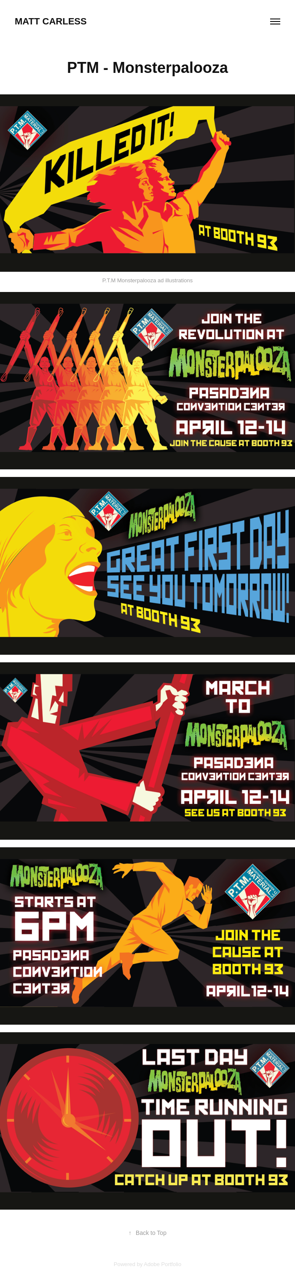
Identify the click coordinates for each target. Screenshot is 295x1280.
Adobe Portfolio (162, 1264)
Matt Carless (51, 21)
